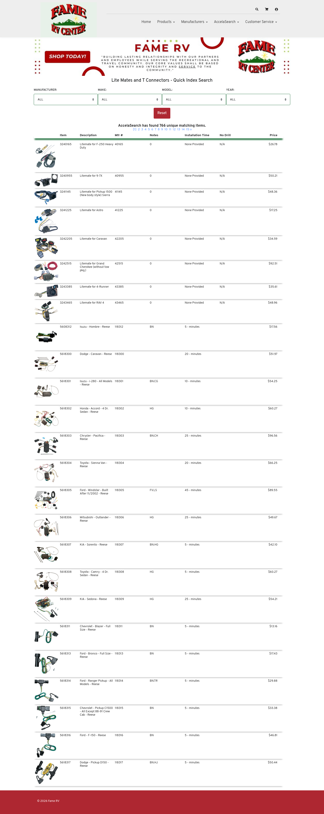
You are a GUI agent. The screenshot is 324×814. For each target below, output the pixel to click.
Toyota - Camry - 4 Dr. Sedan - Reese (94, 573)
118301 (119, 381)
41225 (119, 210)
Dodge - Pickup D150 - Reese (94, 764)
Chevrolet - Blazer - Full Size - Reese (95, 628)
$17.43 (273, 654)
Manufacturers (192, 22)
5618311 (65, 626)
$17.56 (273, 327)
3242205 (66, 239)
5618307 (65, 545)
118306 (119, 517)
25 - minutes (193, 436)
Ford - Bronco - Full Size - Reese (96, 655)
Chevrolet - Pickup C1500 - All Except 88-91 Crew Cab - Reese (96, 711)
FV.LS (153, 490)
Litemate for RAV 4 (92, 303)
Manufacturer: (45, 90)
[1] (135, 129)
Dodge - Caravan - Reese (96, 354)
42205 (119, 239)
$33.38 (272, 708)
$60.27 (272, 408)
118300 (119, 354)
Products (164, 22)
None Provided (194, 144)
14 (183, 129)
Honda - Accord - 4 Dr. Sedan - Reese (94, 410)
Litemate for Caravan (93, 239)
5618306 (66, 517)
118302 (119, 408)
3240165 (66, 144)
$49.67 (272, 517)
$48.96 (272, 303)
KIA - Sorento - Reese (93, 545)
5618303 (66, 436)
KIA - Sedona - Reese (93, 599)
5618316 (65, 735)
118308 (119, 572)
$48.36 (272, 192)
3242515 (66, 264)
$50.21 (272, 176)
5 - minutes (192, 327)
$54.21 (273, 599)
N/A (222, 144)
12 (174, 129)
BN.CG (154, 381)
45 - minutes (193, 490)
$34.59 (272, 239)
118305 (119, 490)
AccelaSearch (225, 22)
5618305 (66, 490)
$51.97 (273, 354)
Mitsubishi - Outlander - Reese (95, 519)
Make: (102, 90)
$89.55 (272, 490)
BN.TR (154, 681)
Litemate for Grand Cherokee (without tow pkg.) (94, 267)
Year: (230, 90)
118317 (119, 762)
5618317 (65, 762)
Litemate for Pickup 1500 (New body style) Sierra (96, 193)
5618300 (66, 354)
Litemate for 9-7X (91, 176)
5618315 (65, 708)
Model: (167, 90)
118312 (119, 327)
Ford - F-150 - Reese (93, 735)
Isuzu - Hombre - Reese (95, 327)
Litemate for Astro (91, 210)
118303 (119, 436)
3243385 (66, 287)
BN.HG (154, 545)
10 (166, 129)
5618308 (66, 572)
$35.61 (273, 287)
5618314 (65, 681)
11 (170, 129)
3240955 (66, 176)
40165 (119, 144)
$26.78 (273, 144)
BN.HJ (154, 762)
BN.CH (154, 436)
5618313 (65, 654)
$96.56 (272, 436)
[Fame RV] (68, 19)
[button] (257, 9)
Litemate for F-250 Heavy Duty (96, 146)
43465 (119, 303)
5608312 (66, 327)
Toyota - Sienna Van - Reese (93, 464)
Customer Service (259, 22)
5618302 (66, 408)
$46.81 (273, 735)
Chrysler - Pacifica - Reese (92, 437)
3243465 (66, 303)
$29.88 (272, 681)
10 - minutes (192, 381)
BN (152, 327)
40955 (119, 176)
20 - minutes (193, 354)
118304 (119, 463)
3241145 (65, 192)
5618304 (66, 463)
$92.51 (273, 264)
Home (146, 22)
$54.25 (272, 381)
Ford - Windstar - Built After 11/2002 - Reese (94, 492)
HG (152, 408)
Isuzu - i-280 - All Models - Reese (96, 383)
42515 (119, 264)
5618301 (65, 381)
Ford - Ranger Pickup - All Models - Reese (96, 682)
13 (178, 129)
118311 (118, 626)
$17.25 (273, 210)
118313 (119, 654)
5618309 (66, 599)
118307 (119, 545)
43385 (119, 287)
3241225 (66, 210)
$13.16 (273, 626)
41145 (118, 192)
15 (187, 129)
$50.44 (272, 762)
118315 (119, 708)
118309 (119, 599)
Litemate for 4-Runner (94, 287)
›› (191, 129)
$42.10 (273, 545)
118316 (119, 735)
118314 (119, 681)
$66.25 (272, 463)
